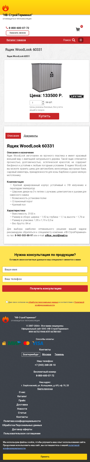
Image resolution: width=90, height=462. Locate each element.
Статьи (22, 412)
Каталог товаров (16, 40)
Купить (44, 116)
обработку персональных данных (43, 302)
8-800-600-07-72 (19, 27)
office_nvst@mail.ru (56, 235)
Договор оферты (22, 429)
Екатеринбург (31, 354)
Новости (22, 408)
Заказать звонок (17, 33)
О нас (22, 392)
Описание (13, 135)
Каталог (22, 396)
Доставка (22, 404)
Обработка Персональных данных (22, 425)
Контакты (22, 417)
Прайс (22, 400)
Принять (45, 456)
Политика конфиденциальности (22, 421)
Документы (31, 135)
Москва (46, 354)
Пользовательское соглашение (22, 433)
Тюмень (59, 354)
